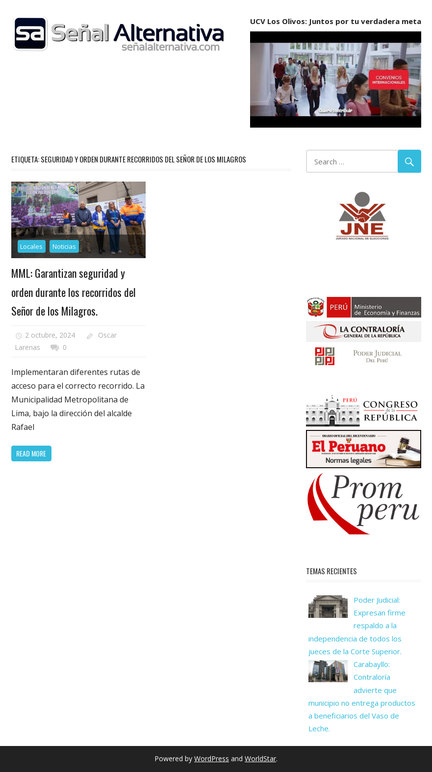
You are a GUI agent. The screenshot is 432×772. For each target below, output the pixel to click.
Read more (31, 453)
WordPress (211, 758)
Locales (31, 246)
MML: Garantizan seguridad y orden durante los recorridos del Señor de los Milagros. (73, 292)
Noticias (64, 246)
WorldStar (260, 758)
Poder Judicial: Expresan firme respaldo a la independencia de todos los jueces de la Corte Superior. (357, 625)
